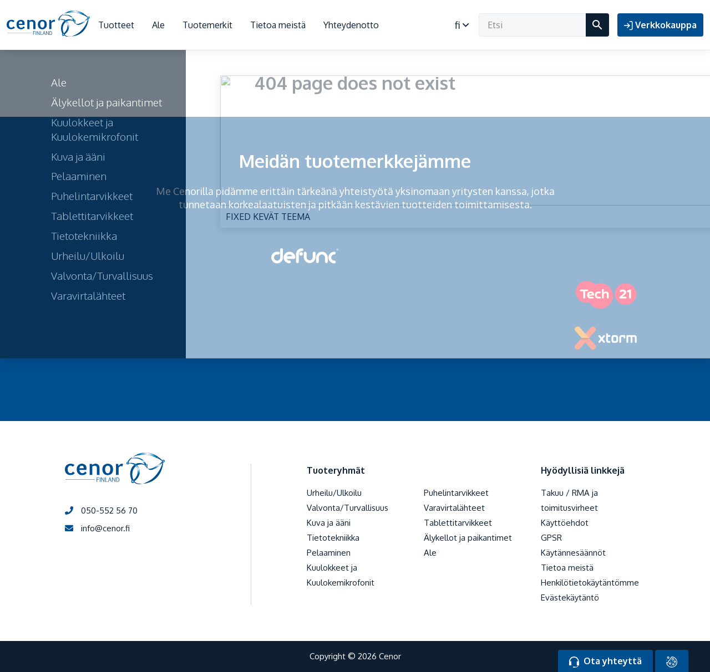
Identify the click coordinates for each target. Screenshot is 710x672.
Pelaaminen (329, 552)
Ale (158, 24)
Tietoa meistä (278, 24)
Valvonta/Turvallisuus (347, 507)
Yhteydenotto (351, 24)
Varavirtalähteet (454, 507)
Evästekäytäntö (570, 597)
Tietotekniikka (333, 537)
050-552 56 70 (101, 510)
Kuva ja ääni (329, 522)
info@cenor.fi (97, 528)
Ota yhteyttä (605, 661)
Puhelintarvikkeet (456, 493)
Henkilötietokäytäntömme (590, 582)
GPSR (551, 537)
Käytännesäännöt (573, 552)
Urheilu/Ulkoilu (334, 493)
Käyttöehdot (565, 522)
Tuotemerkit (207, 24)
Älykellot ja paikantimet (468, 537)
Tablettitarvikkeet (458, 522)
